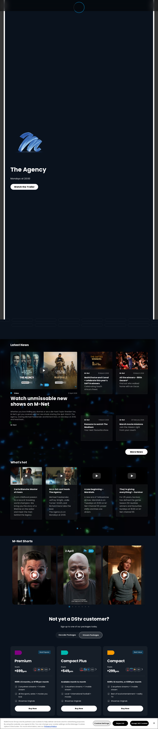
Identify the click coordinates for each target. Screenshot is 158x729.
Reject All (120, 723)
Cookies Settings (101, 723)
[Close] (154, 723)
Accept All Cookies (139, 723)
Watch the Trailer (24, 186)
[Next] (143, 575)
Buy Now (33, 708)
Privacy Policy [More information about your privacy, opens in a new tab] (50, 726)
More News (136, 451)
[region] (79, 723)
